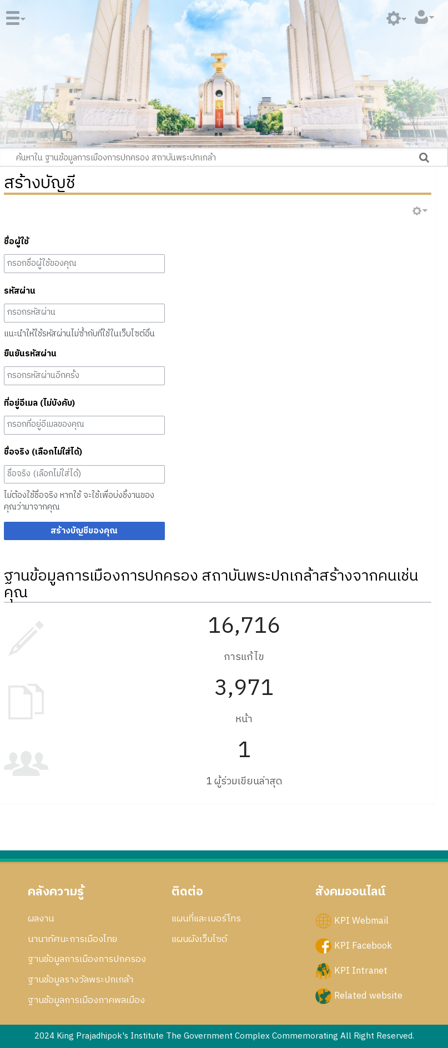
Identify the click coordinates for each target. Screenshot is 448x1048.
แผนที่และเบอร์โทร (206, 918)
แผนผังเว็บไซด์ (199, 939)
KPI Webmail (361, 920)
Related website (368, 996)
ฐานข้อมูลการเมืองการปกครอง (87, 959)
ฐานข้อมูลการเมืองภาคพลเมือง (86, 1000)
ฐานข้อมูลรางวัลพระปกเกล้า (80, 979)
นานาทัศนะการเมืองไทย (72, 939)
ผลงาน (41, 918)
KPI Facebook (363, 946)
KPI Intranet (360, 971)
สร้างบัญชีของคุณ (84, 531)
